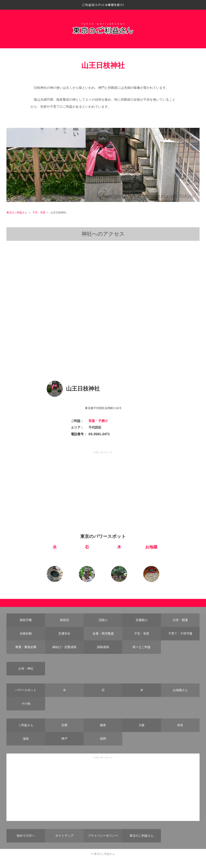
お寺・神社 (25, 668)
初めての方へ (26, 835)
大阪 (142, 725)
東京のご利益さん (16, 212)
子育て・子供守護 (180, 633)
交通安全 (64, 633)
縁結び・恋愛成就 (64, 647)
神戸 (64, 738)
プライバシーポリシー (103, 835)
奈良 (180, 725)
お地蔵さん (180, 690)
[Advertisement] (103, 483)
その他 (25, 703)
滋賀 (26, 738)
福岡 (103, 738)
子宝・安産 (38, 212)
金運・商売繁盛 (103, 633)
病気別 (64, 620)
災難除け (142, 620)
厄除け (103, 620)
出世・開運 (180, 620)
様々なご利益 (142, 647)
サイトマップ (64, 835)
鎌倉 (103, 725)
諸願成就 (103, 647)
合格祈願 (26, 633)
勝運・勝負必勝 (25, 647)
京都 (64, 725)
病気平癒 (26, 620)
